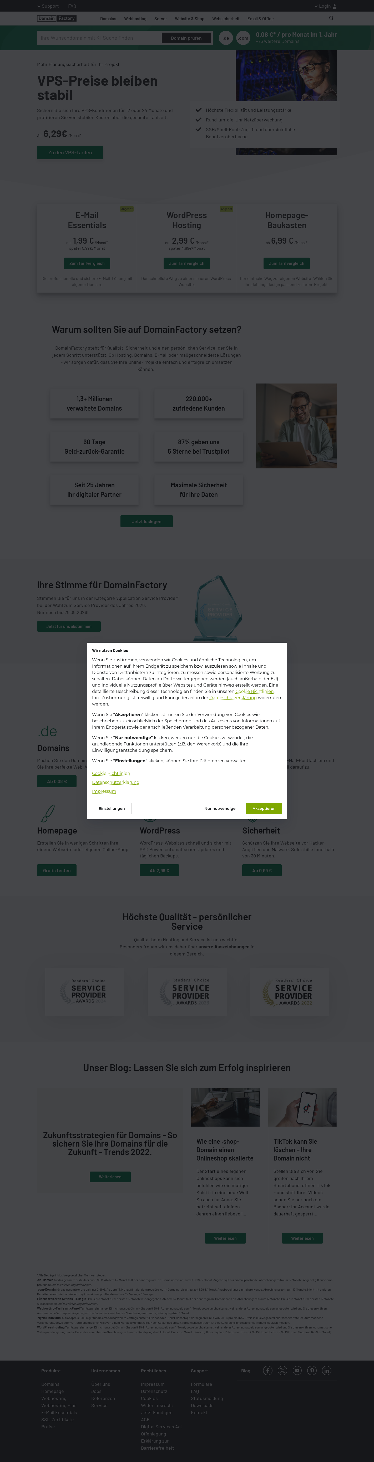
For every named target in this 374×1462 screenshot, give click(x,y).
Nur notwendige (219, 808)
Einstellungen (112, 808)
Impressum (104, 791)
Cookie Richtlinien (255, 691)
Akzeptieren (264, 808)
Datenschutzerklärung (233, 697)
